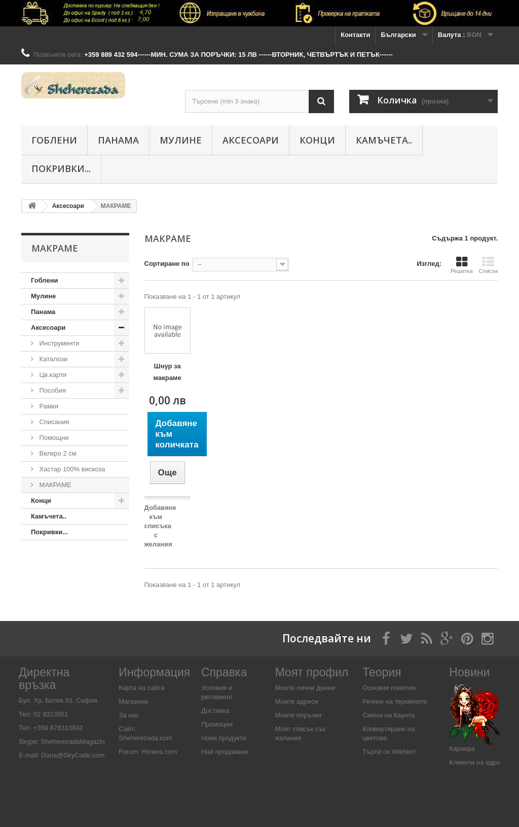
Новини (469, 672)
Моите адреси (296, 701)
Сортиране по (167, 263)
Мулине (181, 140)
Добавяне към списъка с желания (160, 526)
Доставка (215, 710)
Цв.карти (52, 374)
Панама (118, 140)
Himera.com (158, 751)
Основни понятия (389, 688)
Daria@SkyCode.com (72, 755)
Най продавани (224, 751)
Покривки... (61, 168)
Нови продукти (223, 738)
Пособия (52, 390)
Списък (488, 265)
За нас (129, 715)
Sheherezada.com (145, 738)
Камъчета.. (384, 140)
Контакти (355, 35)
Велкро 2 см (57, 453)
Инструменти (59, 343)
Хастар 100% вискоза (71, 469)
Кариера (462, 748)
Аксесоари (251, 140)
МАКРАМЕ (54, 485)
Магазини (133, 701)
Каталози (52, 359)
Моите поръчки (298, 715)
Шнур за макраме (167, 372)
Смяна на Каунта (388, 715)
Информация (154, 672)
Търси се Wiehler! (389, 751)
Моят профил (312, 672)
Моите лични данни (305, 688)
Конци (317, 140)
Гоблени (54, 140)
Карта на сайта (141, 688)
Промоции (217, 724)
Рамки (48, 406)
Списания (53, 422)
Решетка (462, 265)
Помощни (53, 437)
